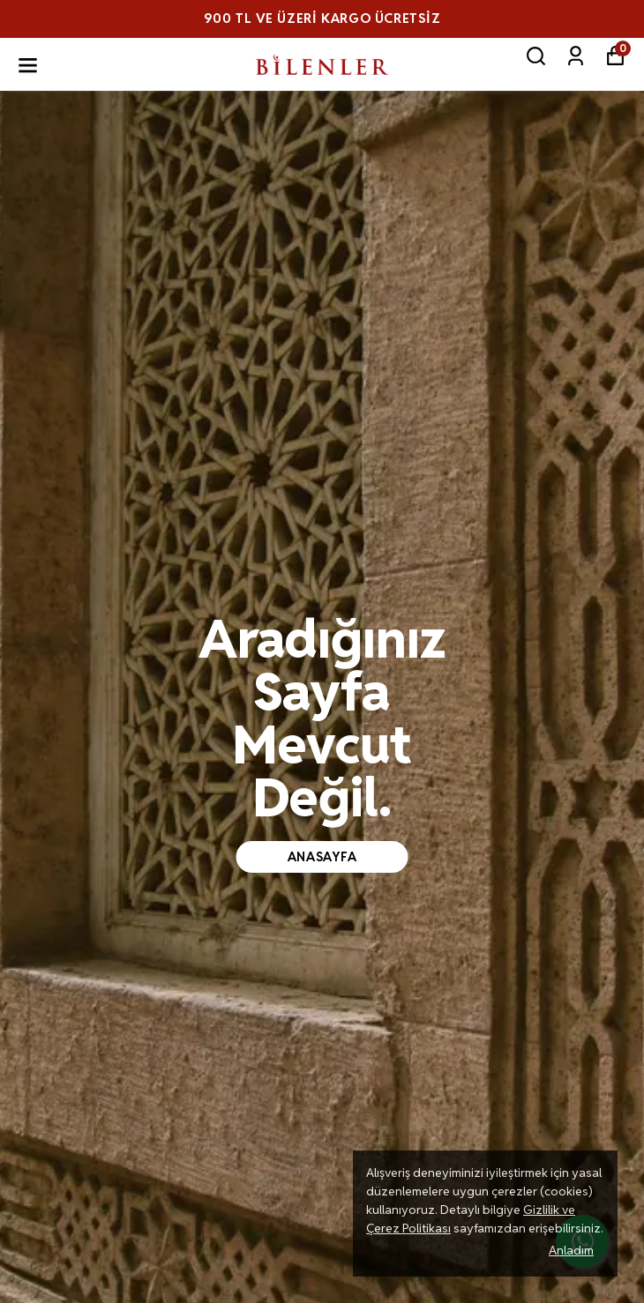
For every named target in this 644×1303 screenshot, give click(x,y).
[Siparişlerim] (576, 56)
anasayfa (322, 857)
